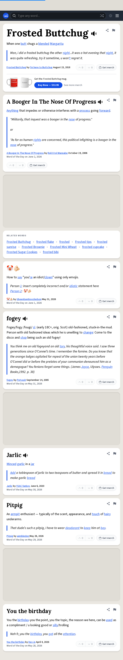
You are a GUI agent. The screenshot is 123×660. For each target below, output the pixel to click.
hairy (107, 514)
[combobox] (58, 15)
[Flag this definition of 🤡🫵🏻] (115, 267)
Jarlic (9, 486)
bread (107, 473)
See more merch (73, 85)
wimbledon (23, 536)
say (20, 277)
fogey (10, 380)
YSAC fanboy (23, 486)
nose (72, 119)
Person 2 (16, 291)
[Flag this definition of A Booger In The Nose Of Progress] (115, 100)
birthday (23, 620)
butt (23, 43)
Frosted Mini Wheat (63, 247)
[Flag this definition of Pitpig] (115, 504)
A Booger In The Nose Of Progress (25, 153)
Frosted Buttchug (16, 67)
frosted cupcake (93, 247)
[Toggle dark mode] (111, 16)
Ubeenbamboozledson (29, 299)
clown (49, 277)
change (88, 332)
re (31, 277)
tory (62, 346)
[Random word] (102, 16)
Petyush (21, 380)
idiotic (73, 286)
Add (13, 473)
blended (43, 43)
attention (69, 634)
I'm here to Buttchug (41, 67)
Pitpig (10, 536)
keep (87, 528)
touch (96, 514)
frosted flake (45, 242)
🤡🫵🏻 (10, 299)
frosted (64, 242)
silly (55, 625)
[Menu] (117, 16)
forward (104, 110)
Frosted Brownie (33, 247)
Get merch (106, 67)
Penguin (106, 367)
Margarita (57, 43)
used (109, 620)
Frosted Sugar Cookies (22, 252)
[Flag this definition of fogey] (115, 317)
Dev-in (31, 642)
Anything (12, 110)
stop (23, 337)
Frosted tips (83, 242)
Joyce (85, 367)
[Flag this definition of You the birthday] (115, 609)
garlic (21, 464)
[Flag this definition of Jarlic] (115, 453)
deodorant (72, 528)
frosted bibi (51, 252)
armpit (15, 514)
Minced (11, 464)
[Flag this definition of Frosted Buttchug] (113, 30)
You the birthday (16, 642)
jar (32, 464)
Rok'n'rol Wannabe (58, 153)
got (51, 634)
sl (34, 327)
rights (37, 140)
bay (103, 528)
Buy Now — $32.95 (48, 85)
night (66, 53)
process (84, 110)
